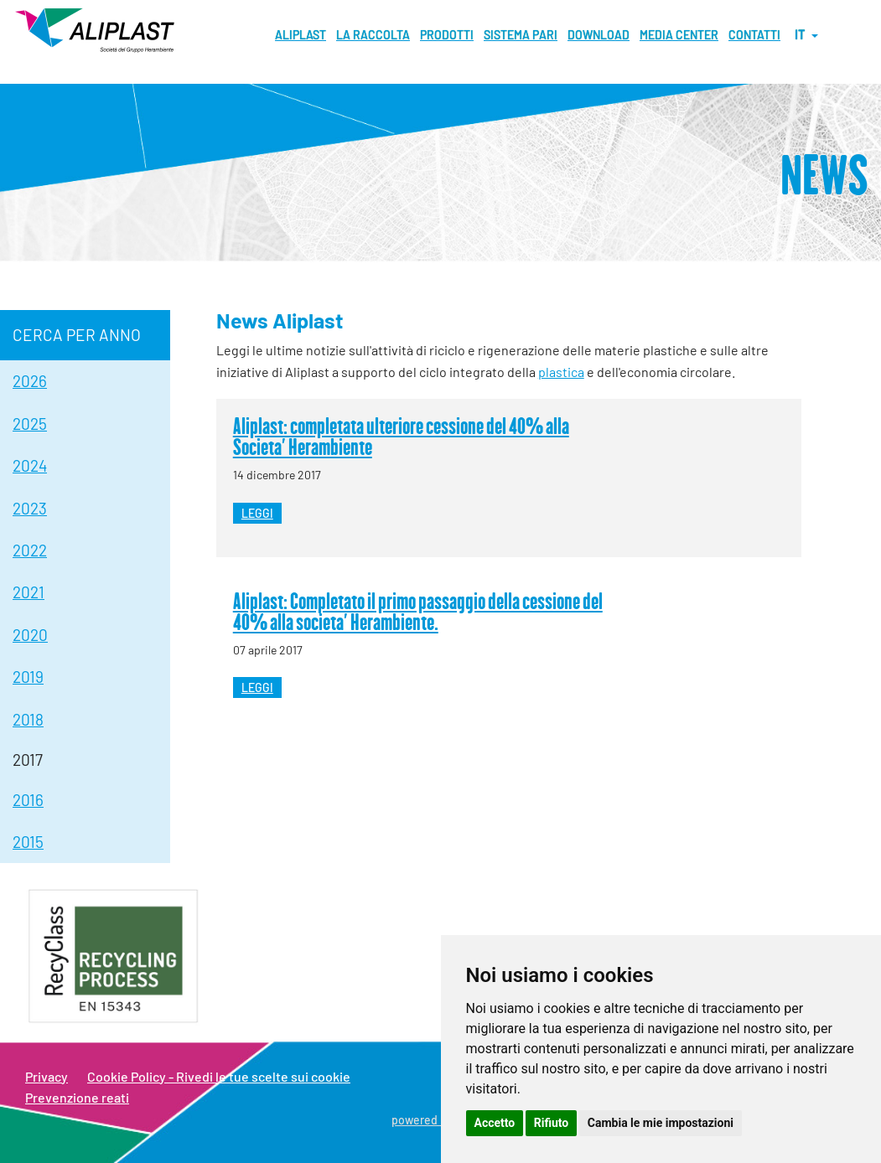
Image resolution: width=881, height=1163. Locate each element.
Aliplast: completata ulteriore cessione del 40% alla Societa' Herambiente (401, 436)
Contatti (754, 35)
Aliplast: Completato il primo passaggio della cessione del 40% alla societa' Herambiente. (418, 611)
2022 (30, 550)
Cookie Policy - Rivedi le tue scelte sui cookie (218, 1076)
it (806, 35)
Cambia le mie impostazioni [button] (660, 1122)
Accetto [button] (495, 1122)
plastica (561, 372)
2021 (28, 592)
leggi (257, 513)
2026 (30, 380)
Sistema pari (520, 35)
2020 (30, 634)
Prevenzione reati (77, 1097)
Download (598, 35)
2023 (30, 508)
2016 (28, 799)
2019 (28, 676)
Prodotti (447, 35)
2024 (30, 465)
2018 (28, 719)
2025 (30, 423)
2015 (28, 841)
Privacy (46, 1076)
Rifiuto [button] (551, 1122)
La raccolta (373, 35)
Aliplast (300, 35)
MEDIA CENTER (679, 35)
